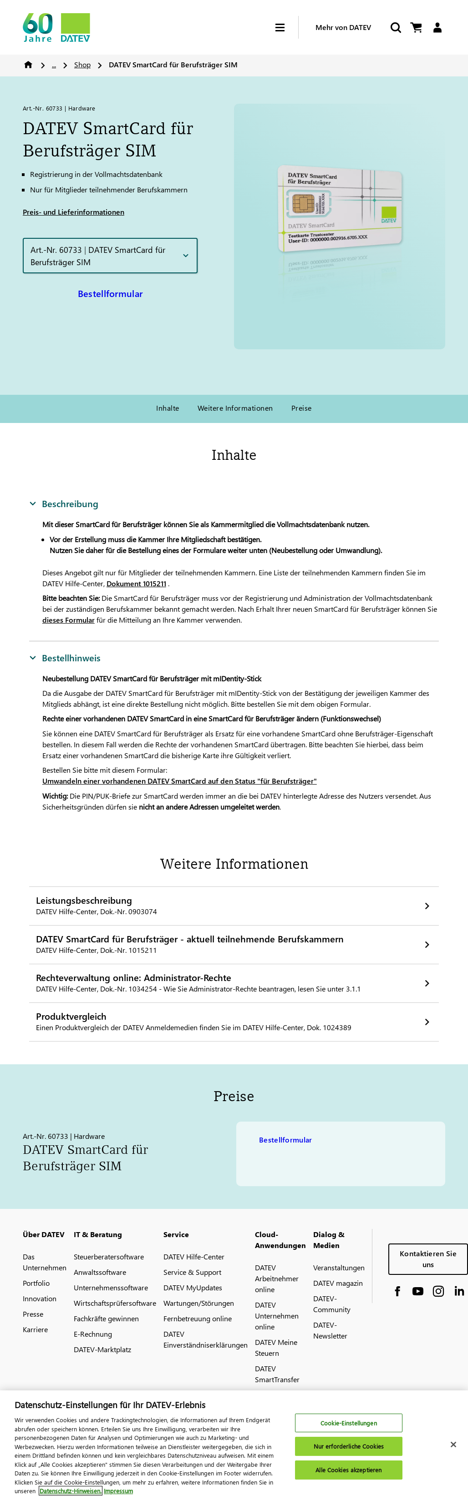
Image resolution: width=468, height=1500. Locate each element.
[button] (110, 255)
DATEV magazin (338, 1283)
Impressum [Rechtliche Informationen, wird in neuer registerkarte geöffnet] (118, 1496)
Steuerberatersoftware (109, 1256)
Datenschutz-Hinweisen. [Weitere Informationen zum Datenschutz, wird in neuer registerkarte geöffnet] (71, 1496)
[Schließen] (453, 1449)
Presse (33, 1314)
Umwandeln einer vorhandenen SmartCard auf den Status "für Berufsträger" (179, 780)
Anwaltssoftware (100, 1272)
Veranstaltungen (339, 1267)
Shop (82, 64)
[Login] (437, 27)
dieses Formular (68, 619)
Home (28, 64)
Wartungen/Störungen (198, 1303)
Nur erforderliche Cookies (349, 1451)
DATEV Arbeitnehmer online (277, 1278)
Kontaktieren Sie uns (428, 1258)
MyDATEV (270, 1394)
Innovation (39, 1298)
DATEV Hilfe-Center (193, 1256)
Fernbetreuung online (197, 1318)
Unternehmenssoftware (111, 1287)
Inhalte (167, 408)
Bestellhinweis (65, 657)
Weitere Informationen (235, 408)
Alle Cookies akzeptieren (348, 1474)
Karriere (35, 1329)
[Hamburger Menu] (286, 27)
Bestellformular (110, 293)
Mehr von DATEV (343, 27)
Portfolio (36, 1283)
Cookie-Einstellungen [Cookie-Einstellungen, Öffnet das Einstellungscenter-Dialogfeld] (348, 1427)
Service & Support (192, 1272)
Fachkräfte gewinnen (106, 1318)
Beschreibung (63, 503)
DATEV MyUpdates (192, 1287)
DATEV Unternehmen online (277, 1315)
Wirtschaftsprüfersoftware (115, 1303)
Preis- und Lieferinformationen (73, 211)
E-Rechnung (93, 1334)
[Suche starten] (395, 27)
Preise (301, 408)
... (54, 64)
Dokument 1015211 (136, 583)
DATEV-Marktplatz (102, 1349)
